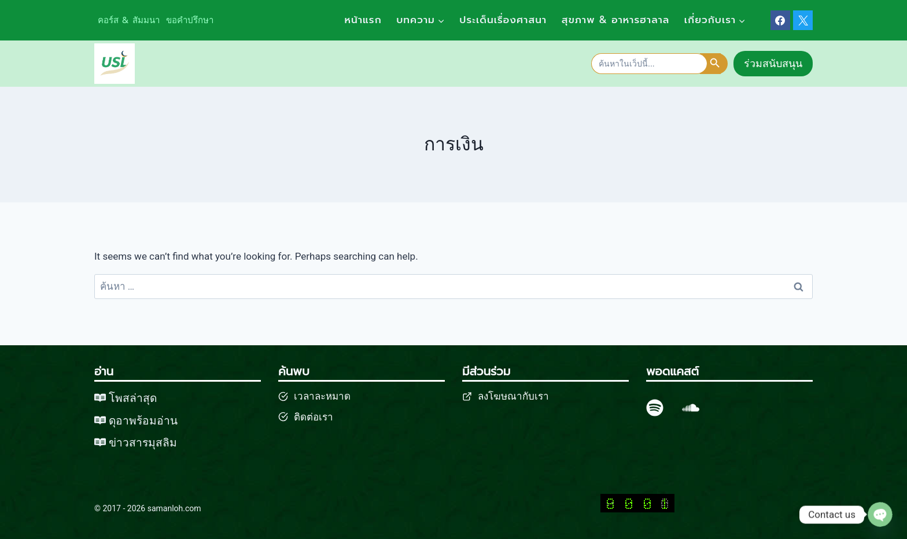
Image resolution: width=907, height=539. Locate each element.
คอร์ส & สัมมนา (129, 20)
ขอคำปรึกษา (189, 20)
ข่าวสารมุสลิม (143, 442)
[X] (803, 20)
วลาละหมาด (324, 396)
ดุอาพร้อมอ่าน (144, 420)
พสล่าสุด (136, 398)
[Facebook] (780, 20)
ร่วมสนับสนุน (773, 64)
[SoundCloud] (690, 407)
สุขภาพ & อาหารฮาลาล (616, 19)
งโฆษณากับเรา (516, 396)
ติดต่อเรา (313, 416)
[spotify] (654, 407)
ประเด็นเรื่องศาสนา (503, 19)
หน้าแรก (362, 19)
